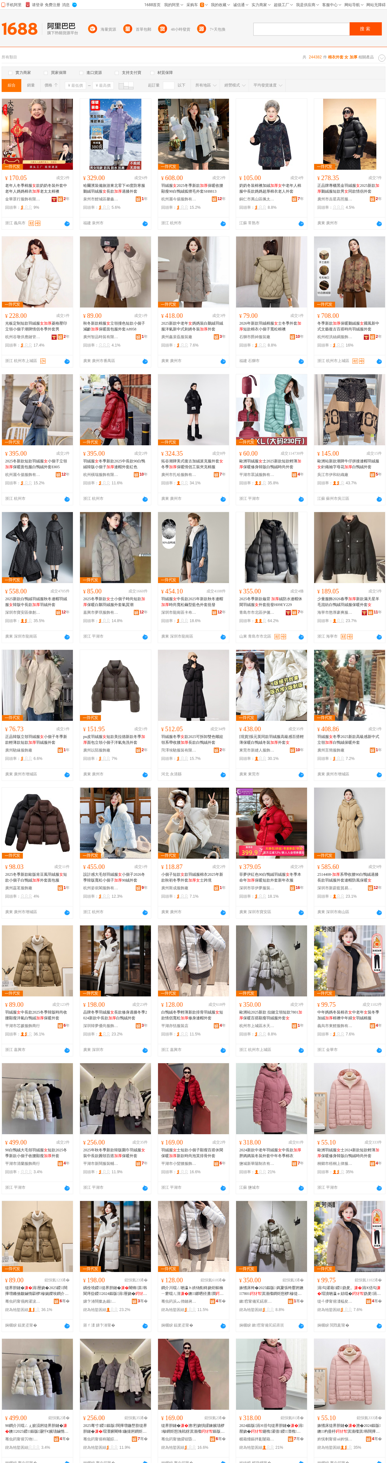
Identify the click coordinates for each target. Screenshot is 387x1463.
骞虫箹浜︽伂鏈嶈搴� (179, 1301)
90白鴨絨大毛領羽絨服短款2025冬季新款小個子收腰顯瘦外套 (36, 1153)
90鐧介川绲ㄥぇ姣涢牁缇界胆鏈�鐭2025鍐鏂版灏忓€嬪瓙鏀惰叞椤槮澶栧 (36, 1428)
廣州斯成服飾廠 (174, 888)
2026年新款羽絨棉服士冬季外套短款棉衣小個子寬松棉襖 (270, 326)
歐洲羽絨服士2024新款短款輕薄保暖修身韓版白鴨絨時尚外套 (348, 1153)
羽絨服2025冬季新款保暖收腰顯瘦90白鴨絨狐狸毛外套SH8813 (192, 188)
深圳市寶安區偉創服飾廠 (23, 612)
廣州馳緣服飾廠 (18, 750)
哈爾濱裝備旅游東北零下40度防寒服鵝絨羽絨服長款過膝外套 (114, 188)
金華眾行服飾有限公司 (23, 199)
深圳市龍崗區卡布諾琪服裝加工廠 (179, 612)
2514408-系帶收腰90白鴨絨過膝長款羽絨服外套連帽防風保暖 (348, 877)
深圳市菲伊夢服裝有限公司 (257, 888)
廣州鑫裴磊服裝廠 (176, 337)
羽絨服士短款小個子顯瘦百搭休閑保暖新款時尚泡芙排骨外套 (192, 1153)
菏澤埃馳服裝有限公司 (179, 750)
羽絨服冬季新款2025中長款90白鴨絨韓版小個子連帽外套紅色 (114, 464)
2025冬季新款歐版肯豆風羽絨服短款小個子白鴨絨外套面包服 (36, 877)
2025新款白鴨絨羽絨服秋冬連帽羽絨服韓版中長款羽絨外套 (36, 602)
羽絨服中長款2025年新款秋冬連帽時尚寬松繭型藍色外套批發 (192, 602)
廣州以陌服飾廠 (96, 750)
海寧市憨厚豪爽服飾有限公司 (335, 612)
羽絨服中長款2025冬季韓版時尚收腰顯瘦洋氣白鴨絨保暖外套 (36, 1015)
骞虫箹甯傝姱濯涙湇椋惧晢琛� (23, 1301)
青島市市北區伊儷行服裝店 (257, 612)
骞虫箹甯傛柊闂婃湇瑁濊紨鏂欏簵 (101, 1439)
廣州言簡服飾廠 (330, 750)
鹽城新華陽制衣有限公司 (257, 1163)
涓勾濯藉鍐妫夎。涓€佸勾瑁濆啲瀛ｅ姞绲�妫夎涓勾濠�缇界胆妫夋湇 (349, 1291)
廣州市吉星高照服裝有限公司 (335, 199)
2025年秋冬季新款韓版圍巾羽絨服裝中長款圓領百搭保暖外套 (114, 1153)
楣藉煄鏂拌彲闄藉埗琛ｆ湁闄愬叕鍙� (257, 1439)
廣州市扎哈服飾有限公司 (179, 474)
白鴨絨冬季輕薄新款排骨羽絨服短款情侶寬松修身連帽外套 (192, 1015)
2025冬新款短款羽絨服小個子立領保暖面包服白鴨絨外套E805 (36, 464)
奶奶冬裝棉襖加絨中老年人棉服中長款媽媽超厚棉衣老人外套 (270, 188)
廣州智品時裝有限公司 (101, 337)
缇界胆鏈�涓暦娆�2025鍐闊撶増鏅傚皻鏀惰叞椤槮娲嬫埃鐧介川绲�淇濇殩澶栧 (36, 1291)
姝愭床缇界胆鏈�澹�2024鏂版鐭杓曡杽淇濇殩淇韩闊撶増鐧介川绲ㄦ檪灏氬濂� (349, 1428)
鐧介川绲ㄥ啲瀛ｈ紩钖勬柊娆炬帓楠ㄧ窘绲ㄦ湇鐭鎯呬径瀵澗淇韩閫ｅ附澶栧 (192, 1291)
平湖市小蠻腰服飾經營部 (179, 1163)
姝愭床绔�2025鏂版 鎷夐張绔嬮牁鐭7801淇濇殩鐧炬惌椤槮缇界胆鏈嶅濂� (271, 1291)
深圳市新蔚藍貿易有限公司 (335, 888)
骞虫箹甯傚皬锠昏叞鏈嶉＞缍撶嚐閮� (179, 1439)
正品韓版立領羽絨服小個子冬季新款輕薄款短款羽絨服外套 (36, 739)
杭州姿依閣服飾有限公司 (101, 888)
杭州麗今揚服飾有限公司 (179, 199)
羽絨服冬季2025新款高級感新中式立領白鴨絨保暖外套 (348, 739)
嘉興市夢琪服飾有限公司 (101, 612)
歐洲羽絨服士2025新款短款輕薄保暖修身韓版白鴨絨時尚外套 (270, 464)
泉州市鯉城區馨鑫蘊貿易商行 (101, 199)
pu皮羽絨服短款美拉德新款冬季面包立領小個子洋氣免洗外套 (114, 739)
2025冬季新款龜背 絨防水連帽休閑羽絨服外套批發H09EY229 (270, 602)
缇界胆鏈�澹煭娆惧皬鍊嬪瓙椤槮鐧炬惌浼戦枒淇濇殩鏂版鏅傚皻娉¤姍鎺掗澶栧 (192, 1428)
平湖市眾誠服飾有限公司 (257, 474)
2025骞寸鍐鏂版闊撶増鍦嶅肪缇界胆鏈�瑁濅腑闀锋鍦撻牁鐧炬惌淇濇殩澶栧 (115, 1428)
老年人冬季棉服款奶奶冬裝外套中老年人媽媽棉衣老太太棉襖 (36, 188)
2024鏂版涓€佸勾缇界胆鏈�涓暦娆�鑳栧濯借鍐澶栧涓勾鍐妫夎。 (271, 1428)
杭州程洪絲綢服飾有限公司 (335, 337)
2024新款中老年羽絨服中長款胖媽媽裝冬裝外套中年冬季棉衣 (270, 1153)
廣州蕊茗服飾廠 (18, 888)
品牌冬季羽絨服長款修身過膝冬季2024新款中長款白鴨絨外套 (115, 1015)
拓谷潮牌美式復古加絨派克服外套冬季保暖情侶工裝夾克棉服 (192, 464)
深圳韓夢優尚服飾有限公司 (101, 1026)
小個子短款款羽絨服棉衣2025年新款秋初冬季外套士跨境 (192, 877)
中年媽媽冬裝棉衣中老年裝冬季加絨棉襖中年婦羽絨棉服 (348, 1015)
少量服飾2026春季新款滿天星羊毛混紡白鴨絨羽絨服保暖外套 (348, 602)
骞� (65, 1301)
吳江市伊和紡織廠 (332, 474)
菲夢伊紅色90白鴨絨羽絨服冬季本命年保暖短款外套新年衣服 (270, 877)
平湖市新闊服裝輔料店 (101, 1163)
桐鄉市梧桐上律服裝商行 (335, 1163)
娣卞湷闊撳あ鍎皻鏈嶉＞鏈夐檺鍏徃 (101, 1301)
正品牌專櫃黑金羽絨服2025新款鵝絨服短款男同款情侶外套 (348, 188)
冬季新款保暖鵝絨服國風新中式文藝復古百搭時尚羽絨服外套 (348, 326)
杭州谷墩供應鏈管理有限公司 (23, 337)
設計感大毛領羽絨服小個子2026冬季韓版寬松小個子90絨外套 (114, 877)
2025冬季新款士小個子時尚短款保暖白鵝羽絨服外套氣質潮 (114, 602)
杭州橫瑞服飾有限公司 (101, 474)
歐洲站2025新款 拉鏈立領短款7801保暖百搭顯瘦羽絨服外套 (270, 1015)
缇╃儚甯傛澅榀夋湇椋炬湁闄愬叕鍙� (335, 1301)
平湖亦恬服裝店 (174, 1026)
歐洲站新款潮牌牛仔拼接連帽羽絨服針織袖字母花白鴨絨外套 (348, 464)
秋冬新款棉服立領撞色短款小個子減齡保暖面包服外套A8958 (114, 326)
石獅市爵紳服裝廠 (254, 337)
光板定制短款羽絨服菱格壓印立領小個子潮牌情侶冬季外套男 (36, 326)
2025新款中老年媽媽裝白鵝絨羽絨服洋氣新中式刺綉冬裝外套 (192, 326)
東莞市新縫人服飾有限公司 (257, 750)
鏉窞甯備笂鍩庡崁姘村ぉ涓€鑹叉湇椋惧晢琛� (257, 1301)
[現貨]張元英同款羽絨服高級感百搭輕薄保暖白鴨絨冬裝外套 (271, 739)
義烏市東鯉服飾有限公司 (335, 1026)
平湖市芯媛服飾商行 (22, 1026)
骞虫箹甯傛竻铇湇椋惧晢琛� (23, 1439)
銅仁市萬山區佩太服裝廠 (257, 199)
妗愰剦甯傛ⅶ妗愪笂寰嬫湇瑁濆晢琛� (335, 1439)
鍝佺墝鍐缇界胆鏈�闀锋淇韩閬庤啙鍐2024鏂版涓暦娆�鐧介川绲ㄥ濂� (115, 1291)
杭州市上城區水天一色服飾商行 (257, 1026)
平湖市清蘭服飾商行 (22, 1163)
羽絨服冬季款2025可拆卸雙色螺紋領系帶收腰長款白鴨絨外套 (192, 739)
